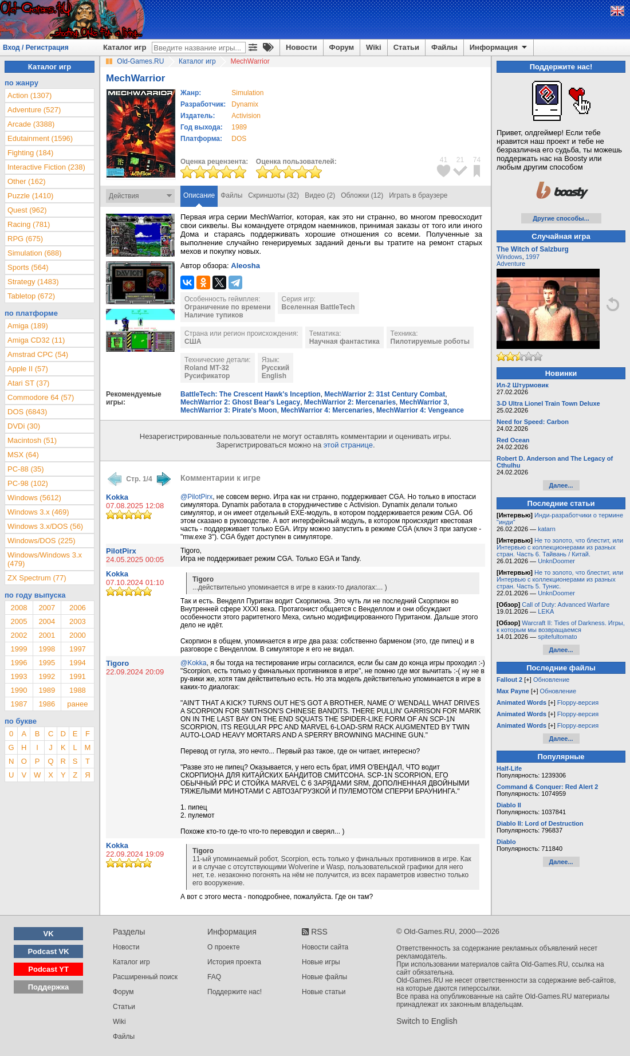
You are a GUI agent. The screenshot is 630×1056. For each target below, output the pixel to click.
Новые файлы (324, 977)
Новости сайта (325, 947)
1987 (18, 704)
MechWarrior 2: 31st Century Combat (384, 394)
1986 (46, 704)
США (192, 341)
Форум (341, 47)
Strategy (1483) (33, 281)
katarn (547, 528)
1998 (46, 649)
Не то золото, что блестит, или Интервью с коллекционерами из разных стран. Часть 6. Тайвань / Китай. (560, 547)
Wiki (373, 47)
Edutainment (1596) (40, 138)
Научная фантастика (344, 341)
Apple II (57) (27, 368)
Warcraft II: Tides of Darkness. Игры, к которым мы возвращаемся (561, 626)
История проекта (234, 962)
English (274, 376)
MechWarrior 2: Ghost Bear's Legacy (240, 402)
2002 (18, 635)
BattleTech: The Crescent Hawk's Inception (250, 394)
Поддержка (48, 987)
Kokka (117, 497)
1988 (77, 690)
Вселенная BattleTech (318, 307)
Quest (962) (27, 210)
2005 (18, 621)
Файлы (444, 47)
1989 (239, 127)
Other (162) (26, 181)
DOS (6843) (27, 411)
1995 (46, 662)
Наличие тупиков (213, 315)
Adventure (511, 263)
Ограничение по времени (227, 307)
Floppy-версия (577, 702)
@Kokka (193, 663)
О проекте (223, 947)
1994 (77, 662)
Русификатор (207, 376)
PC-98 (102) (27, 483)
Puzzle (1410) (30, 195)
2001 (46, 635)
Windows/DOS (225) (41, 540)
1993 (18, 676)
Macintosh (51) (32, 440)
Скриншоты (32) (273, 195)
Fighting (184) (30, 152)
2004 (46, 621)
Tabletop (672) (31, 296)
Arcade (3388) (30, 124)
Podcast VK (48, 951)
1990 (18, 690)
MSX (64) (23, 454)
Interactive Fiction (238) (46, 167)
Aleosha (245, 265)
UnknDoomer (556, 561)
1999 (18, 649)
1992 (46, 676)
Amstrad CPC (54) (37, 354)
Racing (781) (28, 224)
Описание (199, 195)
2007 (46, 607)
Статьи (406, 47)
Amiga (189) (27, 325)
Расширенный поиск (145, 977)
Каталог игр (124, 47)
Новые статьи (324, 992)
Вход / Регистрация (36, 48)
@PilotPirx (196, 497)
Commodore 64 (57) (40, 397)
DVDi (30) (23, 426)
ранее (77, 704)
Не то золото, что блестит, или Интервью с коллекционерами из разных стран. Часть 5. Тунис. (560, 579)
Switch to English (427, 1021)
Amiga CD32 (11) (36, 340)
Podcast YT (48, 969)
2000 (77, 635)
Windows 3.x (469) (38, 512)
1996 (18, 662)
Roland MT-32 (206, 368)
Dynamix (244, 104)
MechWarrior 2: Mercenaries (350, 402)
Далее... (561, 485)
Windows (509, 256)
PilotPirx (121, 551)
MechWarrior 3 (423, 402)
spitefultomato (557, 636)
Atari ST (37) (28, 383)
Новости (301, 47)
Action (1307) (29, 95)
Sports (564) (28, 267)
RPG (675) (25, 238)
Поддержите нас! (234, 992)
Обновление (551, 679)
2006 (77, 607)
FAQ (214, 977)
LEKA (546, 611)
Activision (246, 116)
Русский (276, 368)
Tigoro (117, 663)
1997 (77, 649)
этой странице (348, 445)
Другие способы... (561, 218)
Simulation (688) (34, 253)
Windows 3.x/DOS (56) (45, 526)
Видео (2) (320, 195)
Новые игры (321, 962)
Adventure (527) (34, 109)
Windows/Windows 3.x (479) (44, 559)
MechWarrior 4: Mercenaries (326, 410)
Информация (499, 47)
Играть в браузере (418, 195)
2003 (77, 621)
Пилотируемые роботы (430, 341)
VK (49, 933)
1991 (77, 676)
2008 (18, 607)
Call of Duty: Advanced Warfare (565, 604)
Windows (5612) (34, 497)
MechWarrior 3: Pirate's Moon (228, 410)
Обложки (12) (362, 195)
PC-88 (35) (25, 469)
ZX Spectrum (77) (36, 578)
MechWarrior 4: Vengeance (420, 410)
